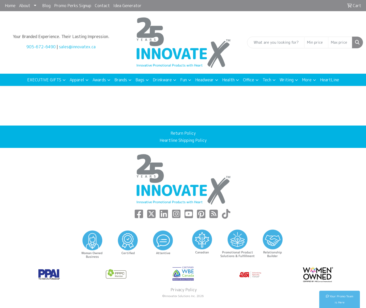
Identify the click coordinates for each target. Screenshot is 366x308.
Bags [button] (139, 80)
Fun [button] (183, 80)
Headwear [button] (204, 80)
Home (10, 5)
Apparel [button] (77, 80)
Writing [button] (287, 80)
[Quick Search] (275, 42)
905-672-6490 (41, 47)
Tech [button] (267, 80)
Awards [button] (99, 80)
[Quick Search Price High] (340, 42)
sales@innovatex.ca (77, 47)
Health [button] (228, 80)
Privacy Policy (183, 289)
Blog (46, 5)
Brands (120, 80)
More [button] (307, 80)
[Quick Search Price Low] (316, 42)
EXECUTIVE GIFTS (44, 80)
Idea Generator (127, 5)
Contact (102, 5)
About (24, 5)
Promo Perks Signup (72, 5)
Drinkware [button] (162, 80)
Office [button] (248, 80)
